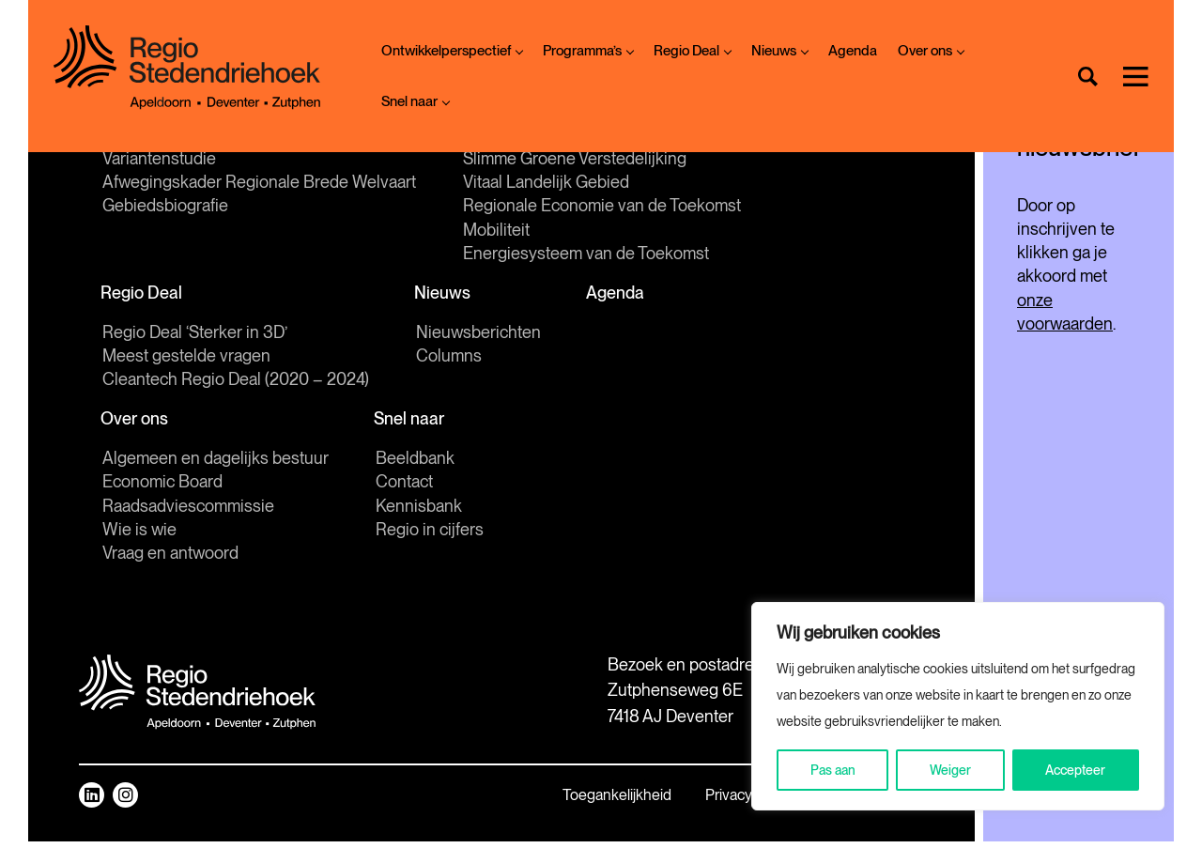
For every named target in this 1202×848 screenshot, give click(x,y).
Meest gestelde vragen (186, 360)
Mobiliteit (496, 231)
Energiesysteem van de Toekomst (586, 255)
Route (697, 711)
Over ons (930, 50)
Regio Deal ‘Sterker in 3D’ (194, 337)
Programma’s (588, 50)
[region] (957, 706)
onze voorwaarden (1040, 293)
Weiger (950, 770)
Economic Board (162, 488)
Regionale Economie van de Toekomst (602, 208)
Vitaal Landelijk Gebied (546, 184)
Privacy (590, 801)
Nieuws (779, 50)
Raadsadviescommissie (188, 512)
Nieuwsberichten (478, 337)
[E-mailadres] (1009, 173)
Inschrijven (1009, 220)
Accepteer (1075, 770)
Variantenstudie (159, 160)
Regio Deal (692, 50)
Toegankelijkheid (478, 801)
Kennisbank (419, 512)
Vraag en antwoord (170, 559)
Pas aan (832, 770)
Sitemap (674, 801)
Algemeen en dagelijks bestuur (215, 464)
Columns (449, 360)
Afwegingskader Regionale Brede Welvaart (259, 184)
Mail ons (706, 667)
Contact (404, 488)
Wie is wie (139, 536)
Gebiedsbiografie (165, 208)
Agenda (852, 50)
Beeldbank (415, 464)
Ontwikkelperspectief (451, 50)
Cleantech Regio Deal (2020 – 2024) (235, 383)
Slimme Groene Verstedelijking (574, 160)
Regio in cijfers (430, 536)
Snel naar (415, 101)
